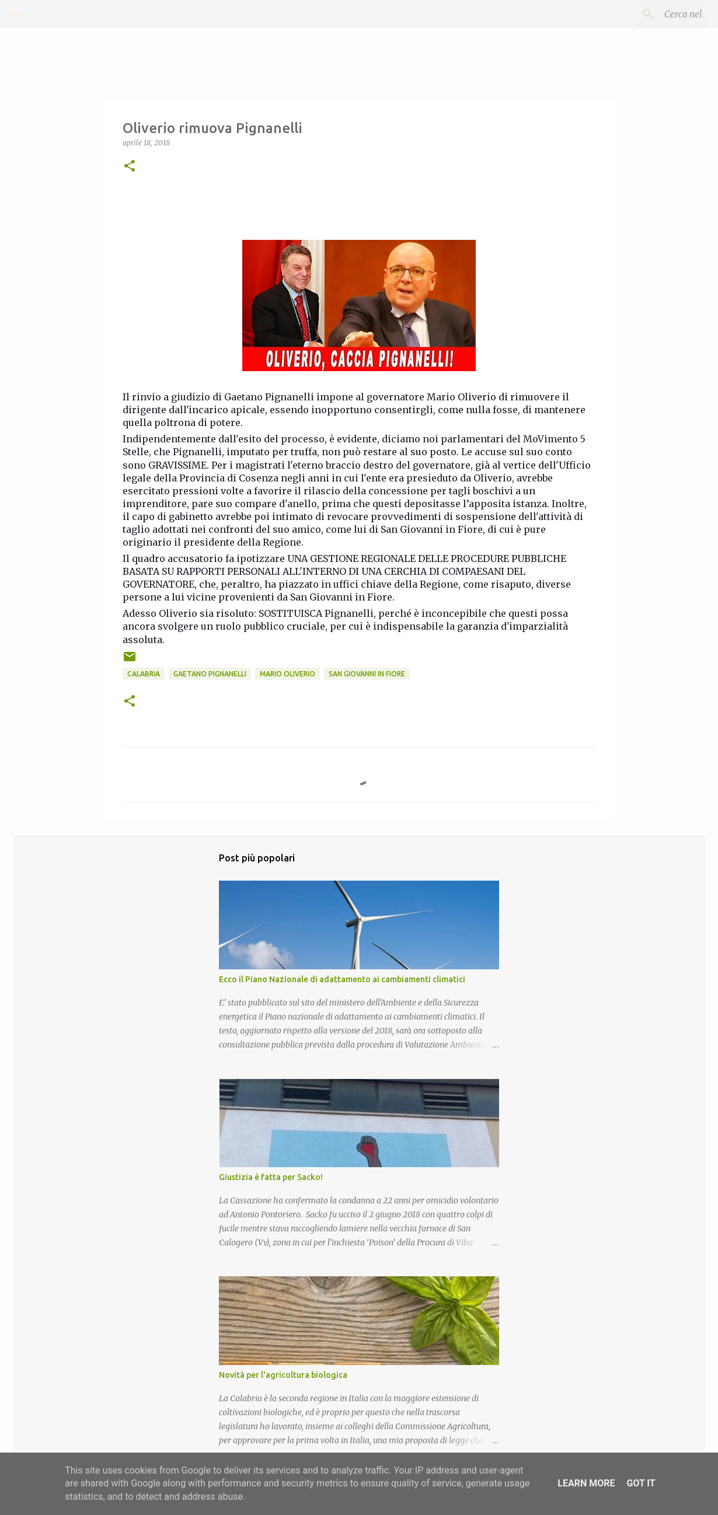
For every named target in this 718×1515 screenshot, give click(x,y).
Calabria (143, 674)
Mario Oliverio (287, 674)
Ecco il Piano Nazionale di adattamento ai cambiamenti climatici (342, 979)
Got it (640, 1483)
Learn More (586, 1483)
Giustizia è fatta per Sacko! (271, 1177)
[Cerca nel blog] (647, 14)
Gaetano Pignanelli (209, 674)
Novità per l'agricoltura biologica (283, 1375)
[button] (130, 166)
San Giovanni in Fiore (367, 674)
